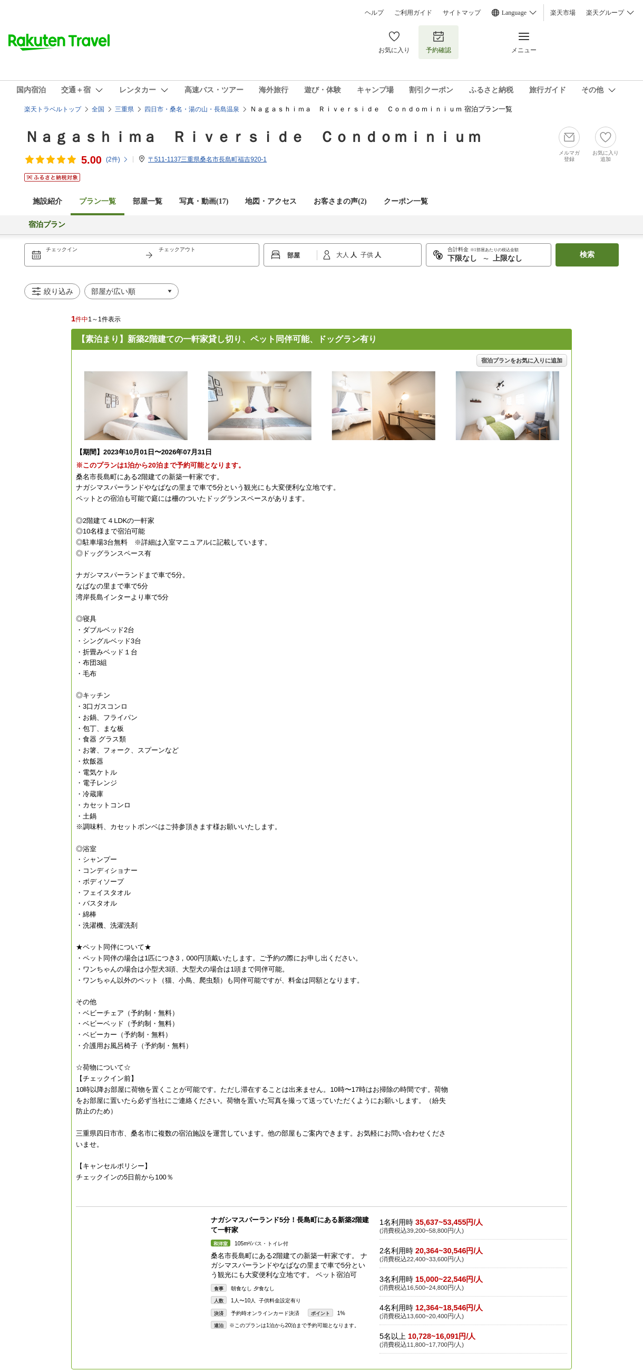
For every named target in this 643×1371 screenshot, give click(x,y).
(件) (117, 159)
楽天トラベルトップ (52, 109)
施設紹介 (47, 201)
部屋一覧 (147, 201)
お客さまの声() (340, 201)
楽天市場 (563, 12)
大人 (343, 255)
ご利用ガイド (413, 12)
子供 (368, 255)
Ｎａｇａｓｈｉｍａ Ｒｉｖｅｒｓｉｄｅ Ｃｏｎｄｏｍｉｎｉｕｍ (253, 137)
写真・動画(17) (203, 201)
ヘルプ (374, 12)
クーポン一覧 (406, 201)
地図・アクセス (271, 201)
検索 (587, 255)
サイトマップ (462, 12)
